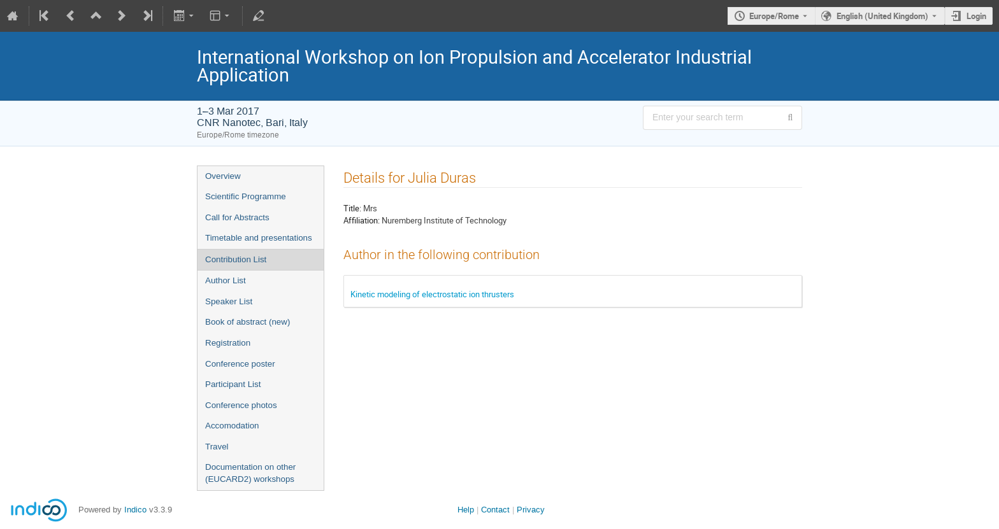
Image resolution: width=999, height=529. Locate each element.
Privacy (531, 509)
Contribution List (235, 259)
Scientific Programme (245, 196)
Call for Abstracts (237, 217)
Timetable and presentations (258, 238)
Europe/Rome (774, 16)
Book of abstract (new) (247, 322)
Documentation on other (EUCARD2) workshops (250, 473)
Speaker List (228, 301)
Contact (495, 509)
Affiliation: (361, 220)
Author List (225, 280)
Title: (352, 208)
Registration (227, 343)
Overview (223, 176)
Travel (217, 446)
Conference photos (241, 405)
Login (976, 16)
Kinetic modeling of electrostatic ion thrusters (432, 294)
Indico (135, 509)
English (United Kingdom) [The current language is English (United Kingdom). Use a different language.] (882, 16)
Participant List (233, 384)
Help (465, 509)
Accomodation (232, 425)
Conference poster (240, 364)
